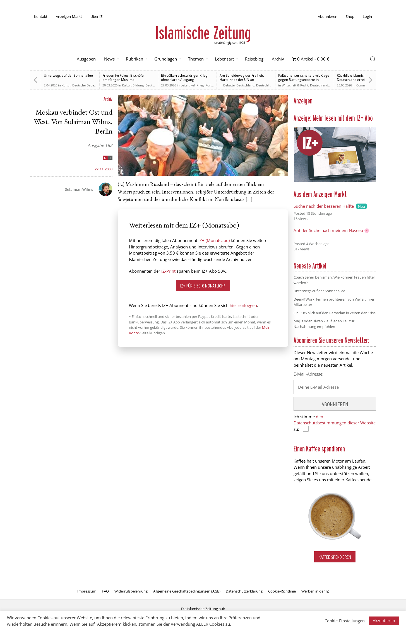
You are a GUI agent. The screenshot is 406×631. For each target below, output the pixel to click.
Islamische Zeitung (203, 33)
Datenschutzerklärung (244, 591)
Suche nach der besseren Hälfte (324, 206)
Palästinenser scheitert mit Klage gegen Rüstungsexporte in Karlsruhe (303, 79)
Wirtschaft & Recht (295, 85)
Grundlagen (165, 59)
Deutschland (154, 85)
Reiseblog (254, 59)
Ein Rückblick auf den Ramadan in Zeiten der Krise (335, 312)
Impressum (86, 591)
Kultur (66, 85)
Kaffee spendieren (335, 557)
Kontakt (40, 16)
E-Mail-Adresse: (308, 374)
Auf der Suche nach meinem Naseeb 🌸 (331, 230)
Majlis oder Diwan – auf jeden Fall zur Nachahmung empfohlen (324, 323)
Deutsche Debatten (86, 85)
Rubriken (134, 59)
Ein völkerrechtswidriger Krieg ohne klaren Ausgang (184, 77)
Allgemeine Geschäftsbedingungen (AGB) (186, 591)
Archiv (278, 59)
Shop (350, 16)
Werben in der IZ (315, 591)
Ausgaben (86, 59)
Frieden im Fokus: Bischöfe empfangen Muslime (123, 77)
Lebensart (224, 59)
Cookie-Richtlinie (282, 591)
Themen (196, 59)
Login (367, 16)
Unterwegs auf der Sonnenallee (68, 75)
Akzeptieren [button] (384, 620)
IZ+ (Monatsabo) (214, 240)
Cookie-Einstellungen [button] (345, 620)
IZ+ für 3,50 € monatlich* (202, 285)
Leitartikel (188, 85)
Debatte (229, 85)
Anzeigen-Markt (69, 16)
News (109, 59)
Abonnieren (327, 16)
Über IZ (96, 16)
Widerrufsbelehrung (131, 591)
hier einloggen (243, 305)
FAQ (105, 591)
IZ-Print (168, 271)
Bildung (138, 85)
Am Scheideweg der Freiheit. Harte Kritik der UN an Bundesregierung (242, 79)
